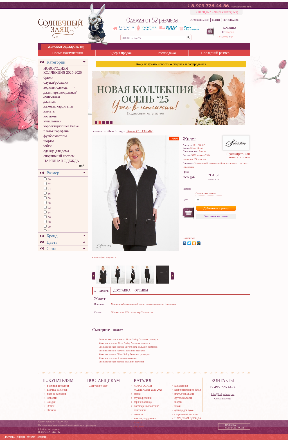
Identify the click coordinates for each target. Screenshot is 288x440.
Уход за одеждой (56, 393)
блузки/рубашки (55, 82)
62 (49, 207)
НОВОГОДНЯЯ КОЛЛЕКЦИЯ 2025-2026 (62, 70)
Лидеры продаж (120, 53)
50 (49, 179)
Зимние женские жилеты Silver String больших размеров (128, 339)
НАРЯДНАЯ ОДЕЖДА (61, 161)
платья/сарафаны (56, 131)
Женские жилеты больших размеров (118, 358)
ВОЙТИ (216, 20)
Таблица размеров (57, 389)
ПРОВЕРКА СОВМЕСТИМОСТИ (234, 426)
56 (49, 193)
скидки (21, 436)
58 (49, 198)
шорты (48, 141)
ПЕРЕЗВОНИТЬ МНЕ (242, 7)
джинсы (49, 101)
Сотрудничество (98, 385)
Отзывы (51, 410)
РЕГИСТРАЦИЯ (230, 20)
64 (49, 212)
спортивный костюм (58, 156)
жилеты (49, 111)
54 (49, 188)
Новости (52, 397)
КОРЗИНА (229, 27)
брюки (48, 77)
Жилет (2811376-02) (139, 131)
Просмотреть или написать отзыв (238, 155)
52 (49, 184)
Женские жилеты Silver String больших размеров (124, 343)
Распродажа (167, 53)
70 (49, 226)
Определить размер (206, 193)
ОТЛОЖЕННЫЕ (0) (199, 20)
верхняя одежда (55, 87)
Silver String (114, 131)
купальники (52, 121)
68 (49, 222)
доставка (9, 436)
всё (81, 166)
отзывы (41, 436)
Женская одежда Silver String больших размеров (124, 354)
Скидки (51, 401)
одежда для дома (56, 151)
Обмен (50, 406)
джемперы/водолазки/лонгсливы (60, 94)
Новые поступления (67, 53)
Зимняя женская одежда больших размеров (121, 361)
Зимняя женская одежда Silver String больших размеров (128, 346)
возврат (31, 436)
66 (49, 217)
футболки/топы (55, 136)
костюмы (50, 116)
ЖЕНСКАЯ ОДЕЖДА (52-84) (66, 46)
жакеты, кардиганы (58, 106)
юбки (47, 146)
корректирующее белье (61, 126)
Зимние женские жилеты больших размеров (122, 350)
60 (49, 203)
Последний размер (215, 53)
